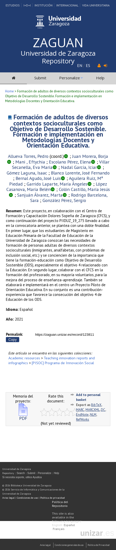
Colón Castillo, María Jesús (84, 189)
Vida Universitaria (96, 5)
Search (21, 473)
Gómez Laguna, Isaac (27, 173)
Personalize (69, 77)
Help (100, 77)
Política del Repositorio (60, 504)
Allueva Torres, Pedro (28, 156)
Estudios (13, 5)
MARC (80, 410)
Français (59, 529)
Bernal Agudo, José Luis (38, 178)
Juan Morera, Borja (90, 156)
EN (79, 65)
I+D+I (27, 5)
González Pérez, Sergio (64, 200)
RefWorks (82, 419)
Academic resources (24, 357)
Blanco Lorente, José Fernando (80, 173)
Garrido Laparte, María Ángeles (57, 184)
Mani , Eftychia (30, 162)
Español (69, 525)
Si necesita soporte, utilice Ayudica (22, 477)
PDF (23, 416)
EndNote (82, 414)
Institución (43, 5)
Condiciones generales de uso (69, 545)
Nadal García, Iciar (79, 167)
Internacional (67, 5)
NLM (93, 414)
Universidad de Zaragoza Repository (58, 57)
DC (103, 410)
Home (9, 91)
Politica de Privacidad (99, 545)
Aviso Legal (45, 545)
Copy (12, 339)
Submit (40, 77)
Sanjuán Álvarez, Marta (39, 195)
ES (88, 65)
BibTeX (96, 405)
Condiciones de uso (27, 497)
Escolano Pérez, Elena (70, 162)
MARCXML (93, 410)
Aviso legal (8, 497)
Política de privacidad (52, 497)
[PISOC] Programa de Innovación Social (63, 362)
